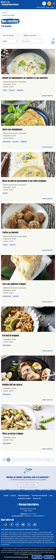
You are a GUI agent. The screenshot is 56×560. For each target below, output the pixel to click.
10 (48, 460)
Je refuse (37, 557)
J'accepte (49, 557)
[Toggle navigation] (54, 4)
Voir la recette (47, 95)
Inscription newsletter (28, 485)
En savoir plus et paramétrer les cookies (16, 557)
